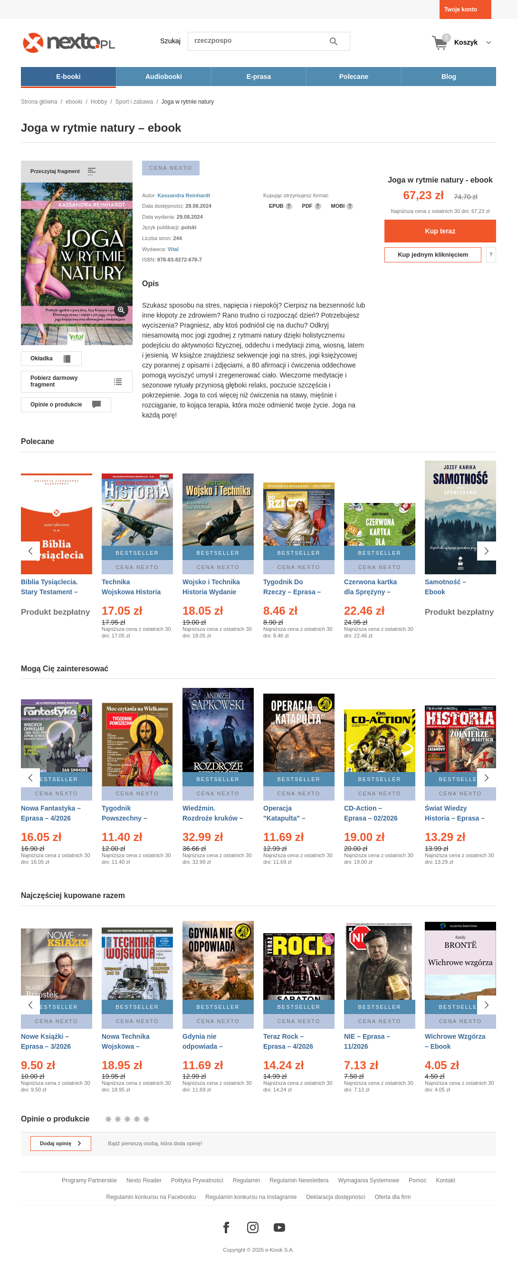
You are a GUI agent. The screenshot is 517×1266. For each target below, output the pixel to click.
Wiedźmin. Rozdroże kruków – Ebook (212, 818)
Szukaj (170, 41)
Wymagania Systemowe (368, 1180)
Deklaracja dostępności (335, 1197)
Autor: (149, 195)
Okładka (41, 358)
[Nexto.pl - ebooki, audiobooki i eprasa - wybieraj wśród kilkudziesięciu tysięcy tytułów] (69, 43)
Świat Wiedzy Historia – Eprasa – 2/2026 (455, 818)
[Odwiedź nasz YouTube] (279, 1227)
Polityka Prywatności (197, 1180)
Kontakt (445, 1180)
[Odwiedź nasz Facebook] (226, 1227)
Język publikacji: (162, 227)
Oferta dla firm (392, 1197)
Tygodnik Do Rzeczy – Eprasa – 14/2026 (292, 592)
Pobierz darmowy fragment (53, 381)
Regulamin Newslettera (298, 1180)
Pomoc (417, 1180)
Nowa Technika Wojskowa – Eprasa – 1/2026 (127, 1041)
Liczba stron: (157, 238)
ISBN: (149, 259)
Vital (173, 249)
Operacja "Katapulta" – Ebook (284, 818)
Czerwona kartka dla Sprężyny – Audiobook (370, 592)
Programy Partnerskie (89, 1180)
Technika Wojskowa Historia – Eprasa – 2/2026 (131, 592)
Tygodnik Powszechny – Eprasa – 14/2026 (128, 818)
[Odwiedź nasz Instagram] (252, 1227)
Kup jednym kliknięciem (433, 254)
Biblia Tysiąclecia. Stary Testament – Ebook (49, 592)
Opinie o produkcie (56, 404)
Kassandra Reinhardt (183, 195)
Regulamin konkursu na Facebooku (151, 1197)
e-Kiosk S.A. (279, 1250)
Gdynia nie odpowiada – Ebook (202, 1041)
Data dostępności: (163, 206)
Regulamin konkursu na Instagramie (251, 1197)
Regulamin (246, 1180)
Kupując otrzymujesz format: (296, 195)
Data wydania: (159, 217)
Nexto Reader (144, 1180)
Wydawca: (155, 249)
